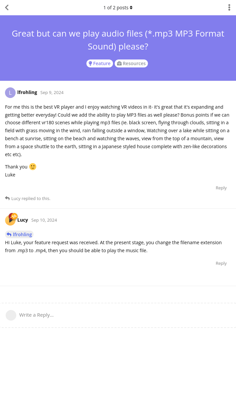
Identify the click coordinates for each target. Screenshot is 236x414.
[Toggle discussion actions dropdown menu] (229, 7)
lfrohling (22, 234)
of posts (118, 7)
